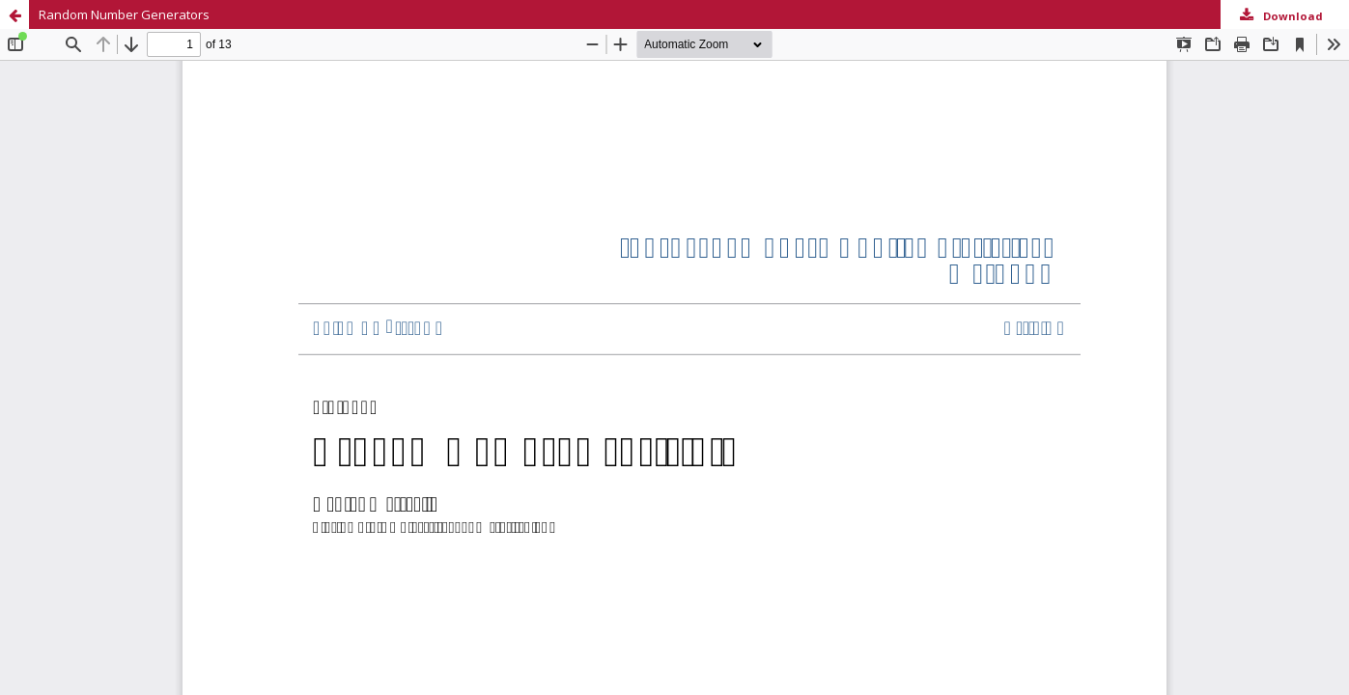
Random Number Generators (124, 14)
